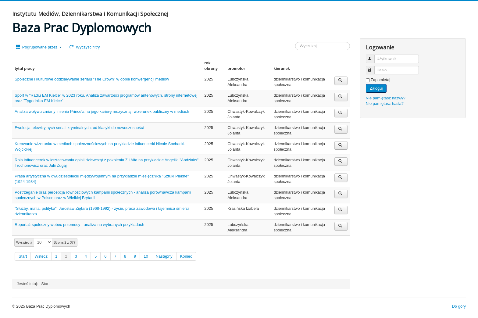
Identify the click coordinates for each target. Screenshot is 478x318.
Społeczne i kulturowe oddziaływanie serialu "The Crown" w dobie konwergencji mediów (92, 79)
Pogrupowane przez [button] (39, 47)
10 (146, 256)
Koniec (186, 256)
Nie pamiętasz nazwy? (385, 98)
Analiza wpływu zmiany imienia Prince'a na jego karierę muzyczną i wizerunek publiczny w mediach (102, 111)
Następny (164, 256)
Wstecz (41, 256)
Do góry (459, 306)
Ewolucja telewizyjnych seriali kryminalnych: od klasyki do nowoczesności (79, 127)
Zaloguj (376, 88)
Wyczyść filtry (85, 47)
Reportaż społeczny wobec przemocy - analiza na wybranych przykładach (79, 224)
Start (23, 256)
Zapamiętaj (380, 79)
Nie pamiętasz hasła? (385, 103)
